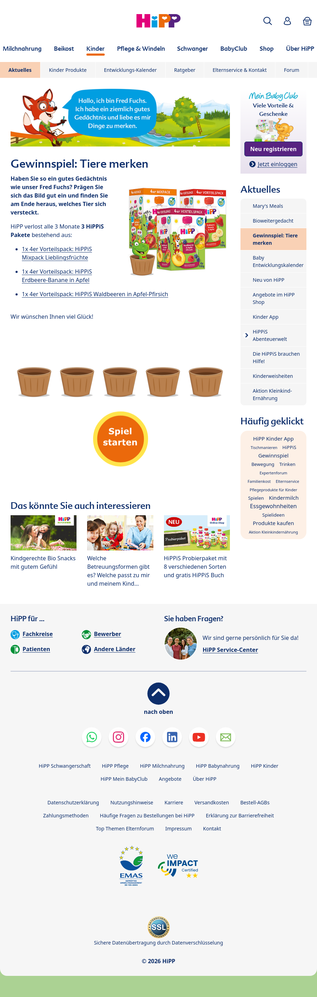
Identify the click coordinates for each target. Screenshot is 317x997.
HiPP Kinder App (273, 438)
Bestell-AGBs (254, 802)
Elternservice (287, 481)
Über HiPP (205, 778)
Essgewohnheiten (273, 506)
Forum (291, 70)
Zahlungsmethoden (66, 815)
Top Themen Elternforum (125, 828)
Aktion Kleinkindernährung (273, 532)
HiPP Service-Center (230, 650)
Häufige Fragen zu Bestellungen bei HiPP (147, 815)
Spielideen (273, 515)
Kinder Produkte (68, 70)
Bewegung (262, 464)
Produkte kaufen (273, 522)
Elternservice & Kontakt (240, 70)
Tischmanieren (264, 447)
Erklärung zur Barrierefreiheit (240, 815)
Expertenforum (273, 472)
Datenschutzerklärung (73, 802)
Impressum (178, 828)
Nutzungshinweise (131, 802)
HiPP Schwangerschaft (65, 765)
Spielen (256, 498)
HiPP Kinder (264, 765)
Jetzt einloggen (277, 164)
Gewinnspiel (273, 455)
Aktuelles (20, 70)
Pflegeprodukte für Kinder (273, 489)
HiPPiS (289, 447)
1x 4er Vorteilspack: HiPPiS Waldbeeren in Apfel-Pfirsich (95, 294)
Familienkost (259, 481)
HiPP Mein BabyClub (123, 778)
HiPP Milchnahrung (162, 765)
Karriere (174, 802)
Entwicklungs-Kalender (130, 70)
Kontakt (212, 828)
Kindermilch (284, 497)
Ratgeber (184, 70)
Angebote (170, 778)
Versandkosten (212, 802)
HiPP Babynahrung (218, 765)
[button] (267, 20)
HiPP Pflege (115, 765)
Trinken (287, 464)
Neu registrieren (273, 149)
